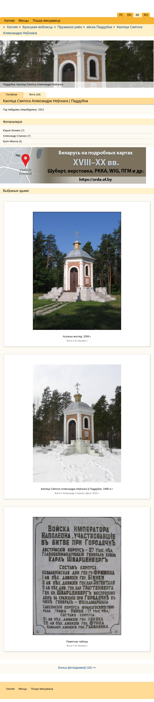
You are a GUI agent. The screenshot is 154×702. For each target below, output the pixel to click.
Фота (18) (35, 94)
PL (121, 14)
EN (129, 14)
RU (146, 14)
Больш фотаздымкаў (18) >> (77, 667)
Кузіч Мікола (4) (12, 141)
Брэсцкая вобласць (37, 27)
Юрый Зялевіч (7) (13, 130)
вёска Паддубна (99, 27)
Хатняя (12, 27)
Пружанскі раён (70, 27)
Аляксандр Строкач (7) (16, 135)
